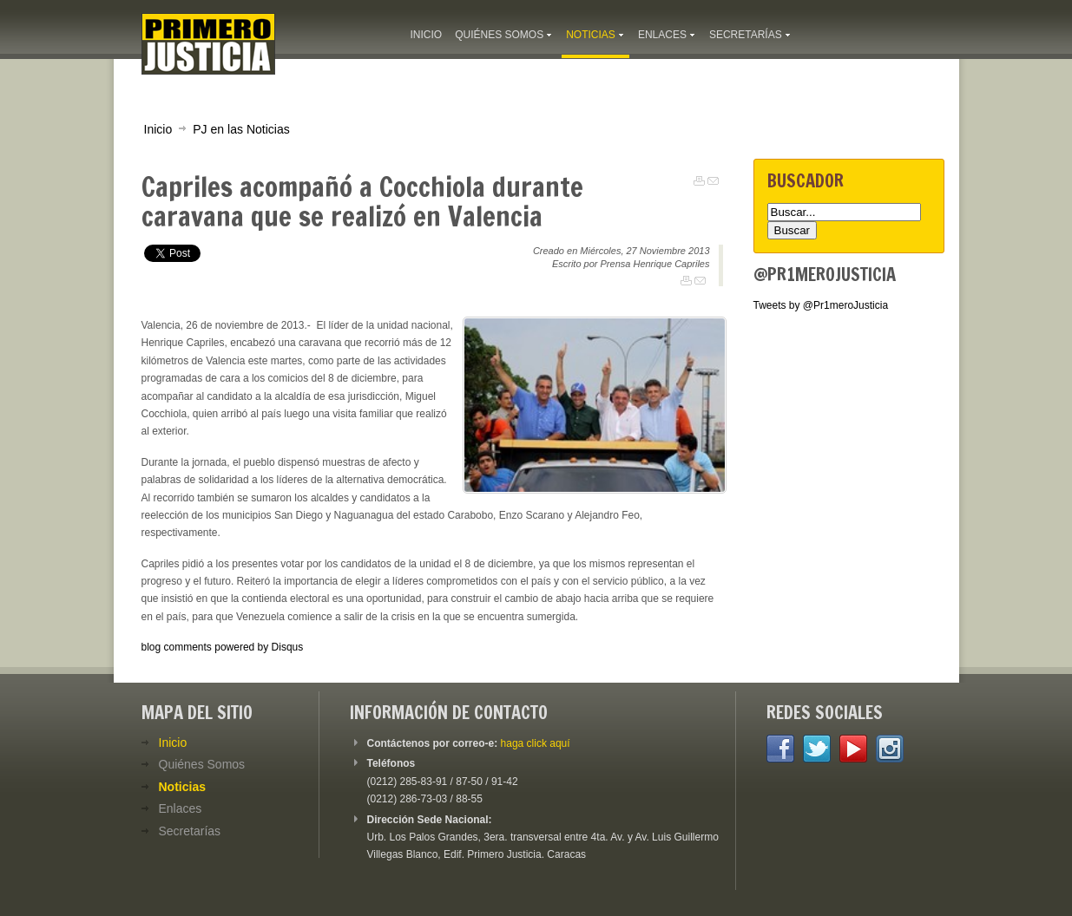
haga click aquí (535, 743)
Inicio (158, 129)
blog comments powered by (222, 647)
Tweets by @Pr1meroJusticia (821, 305)
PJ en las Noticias (241, 129)
